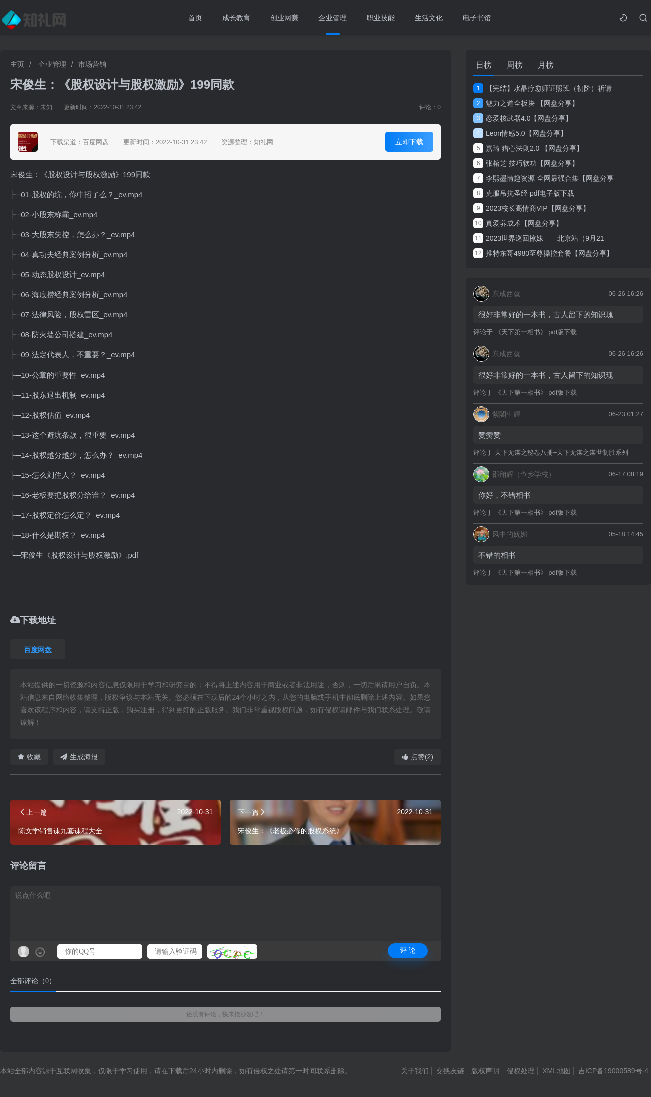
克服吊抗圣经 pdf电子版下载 (523, 193)
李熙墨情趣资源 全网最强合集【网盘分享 (543, 178)
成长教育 (236, 18)
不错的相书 (497, 555)
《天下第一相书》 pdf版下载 (536, 332)
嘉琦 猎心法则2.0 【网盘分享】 (528, 148)
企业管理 (332, 18)
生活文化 (429, 18)
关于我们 (415, 1071)
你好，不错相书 (504, 495)
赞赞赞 (489, 435)
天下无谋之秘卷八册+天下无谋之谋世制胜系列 (562, 452)
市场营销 (92, 64)
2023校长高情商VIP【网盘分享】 (531, 208)
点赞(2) (417, 757)
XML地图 (556, 1071)
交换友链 (450, 1071)
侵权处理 (521, 1071)
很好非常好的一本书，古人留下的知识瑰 (545, 314)
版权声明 (485, 1071)
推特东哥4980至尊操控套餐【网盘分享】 (543, 253)
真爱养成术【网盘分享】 (518, 223)
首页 (195, 18)
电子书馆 (477, 18)
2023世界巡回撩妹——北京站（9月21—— (545, 238)
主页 (17, 64)
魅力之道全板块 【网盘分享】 (526, 103)
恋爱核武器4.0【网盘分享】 (522, 118)
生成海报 (79, 757)
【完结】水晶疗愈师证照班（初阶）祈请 (542, 88)
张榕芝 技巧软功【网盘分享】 (526, 163)
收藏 (29, 757)
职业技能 (381, 18)
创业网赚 (284, 18)
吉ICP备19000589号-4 (613, 1071)
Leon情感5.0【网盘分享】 (520, 133)
